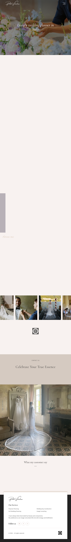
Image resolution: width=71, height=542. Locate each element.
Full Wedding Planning (15, 511)
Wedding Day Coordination (44, 508)
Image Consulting (41, 511)
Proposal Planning (14, 508)
